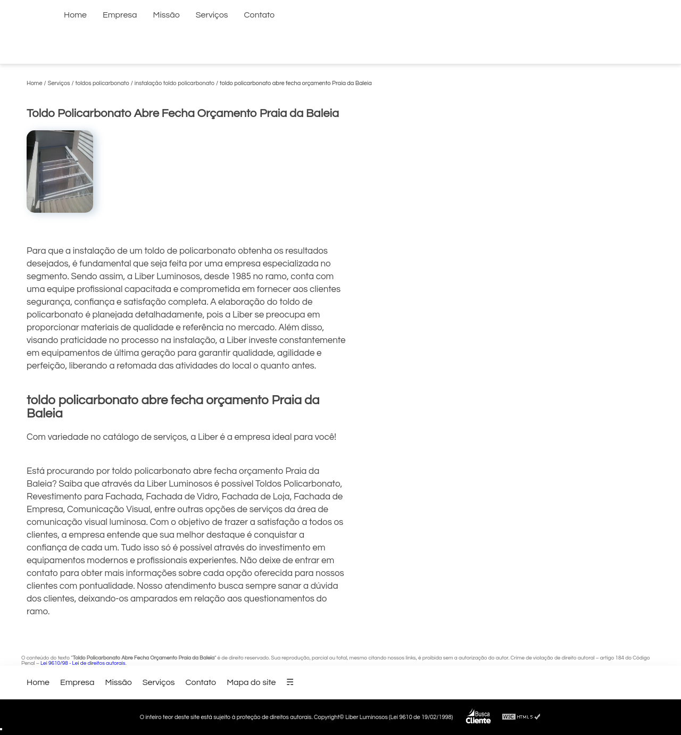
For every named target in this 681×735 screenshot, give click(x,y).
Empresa (120, 15)
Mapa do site (251, 682)
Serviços (212, 15)
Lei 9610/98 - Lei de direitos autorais (83, 663)
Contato (259, 15)
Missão (166, 15)
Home (75, 15)
